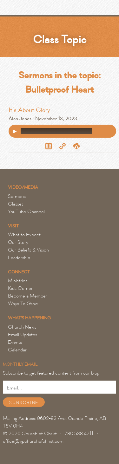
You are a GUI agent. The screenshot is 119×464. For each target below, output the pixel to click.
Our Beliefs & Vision (28, 250)
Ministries (17, 281)
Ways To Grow (23, 303)
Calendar (17, 350)
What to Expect (24, 235)
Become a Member (27, 296)
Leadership (19, 257)
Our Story (18, 242)
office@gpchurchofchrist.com (33, 441)
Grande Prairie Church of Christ (39, 9)
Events (15, 342)
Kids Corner (20, 288)
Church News (22, 327)
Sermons (17, 196)
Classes (15, 204)
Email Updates (22, 334)
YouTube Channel (26, 211)
